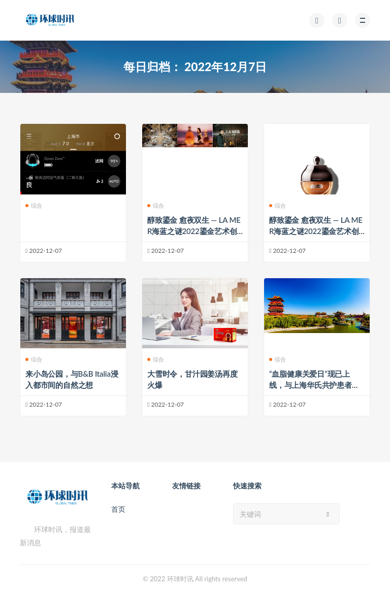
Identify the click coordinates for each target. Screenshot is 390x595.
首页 (118, 509)
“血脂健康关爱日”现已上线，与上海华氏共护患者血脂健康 (314, 385)
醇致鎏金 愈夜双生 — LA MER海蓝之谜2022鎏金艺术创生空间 (194, 231)
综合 (33, 205)
